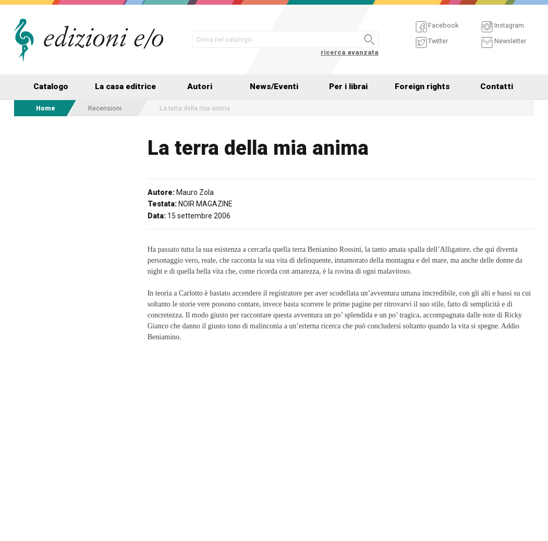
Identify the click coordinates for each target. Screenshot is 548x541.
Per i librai (348, 86)
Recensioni (104, 108)
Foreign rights (422, 86)
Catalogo (50, 86)
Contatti (496, 86)
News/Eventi (274, 86)
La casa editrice (125, 86)
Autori (199, 86)
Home (45, 108)
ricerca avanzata (350, 52)
